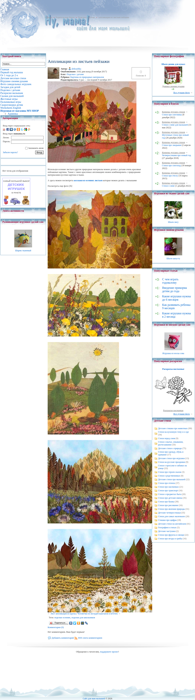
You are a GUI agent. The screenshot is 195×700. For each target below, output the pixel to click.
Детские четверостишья (169, 512)
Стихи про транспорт (168, 490)
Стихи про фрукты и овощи (171, 535)
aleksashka (76, 68)
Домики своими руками (173, 86)
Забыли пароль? (10, 152)
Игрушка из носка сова (173, 353)
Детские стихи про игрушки (171, 458)
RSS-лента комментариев (90, 638)
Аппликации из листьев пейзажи (113, 17)
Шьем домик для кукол (173, 64)
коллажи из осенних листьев (88, 180)
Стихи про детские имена (170, 498)
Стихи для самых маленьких (171, 516)
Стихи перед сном (166, 438)
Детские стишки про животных (173, 428)
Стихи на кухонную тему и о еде (173, 432)
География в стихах (167, 527)
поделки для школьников (83, 617)
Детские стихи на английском (172, 524)
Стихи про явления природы (171, 509)
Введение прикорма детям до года (174, 289)
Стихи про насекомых (168, 487)
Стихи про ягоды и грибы (170, 538)
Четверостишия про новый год (176, 155)
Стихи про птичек (166, 483)
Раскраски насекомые (173, 410)
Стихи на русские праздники (171, 462)
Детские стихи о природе (170, 448)
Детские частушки (167, 531)
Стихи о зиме (168, 186)
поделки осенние (62, 617)
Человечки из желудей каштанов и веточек (97, 613)
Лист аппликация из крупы (63, 613)
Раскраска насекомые (173, 369)
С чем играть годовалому (170, 281)
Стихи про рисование (168, 505)
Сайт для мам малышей (94, 698)
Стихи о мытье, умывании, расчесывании (170, 443)
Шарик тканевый (23, 250)
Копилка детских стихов (173, 112)
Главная (48, 17)
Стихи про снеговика (172, 114)
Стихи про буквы (166, 501)
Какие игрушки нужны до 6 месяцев (176, 298)
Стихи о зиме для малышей (175, 125)
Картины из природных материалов (87, 77)
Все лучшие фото (181, 92)
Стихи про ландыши (171, 145)
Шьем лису (173, 222)
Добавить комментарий (63, 638)
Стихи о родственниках (169, 475)
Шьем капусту (173, 258)
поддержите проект (109, 651)
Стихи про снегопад (171, 165)
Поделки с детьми (86, 17)
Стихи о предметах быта (169, 494)
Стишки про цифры (167, 520)
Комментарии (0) (56, 627)
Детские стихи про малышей (171, 479)
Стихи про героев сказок (169, 472)
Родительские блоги (65, 17)
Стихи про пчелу (170, 175)
